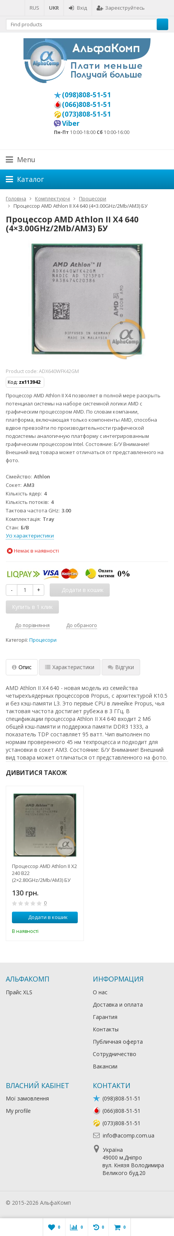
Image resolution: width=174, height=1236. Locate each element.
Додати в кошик (44, 917)
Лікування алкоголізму (101, 1202)
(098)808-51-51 (86, 94)
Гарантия (105, 1017)
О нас (100, 992)
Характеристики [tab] (69, 667)
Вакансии (105, 1066)
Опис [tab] (22, 667)
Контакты (106, 1029)
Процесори (43, 640)
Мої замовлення (27, 1098)
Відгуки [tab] (121, 667)
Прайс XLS (19, 992)
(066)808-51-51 (86, 104)
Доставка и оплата (118, 1004)
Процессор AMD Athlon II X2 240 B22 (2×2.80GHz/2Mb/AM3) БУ (44, 873)
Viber (71, 123)
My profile (18, 1110)
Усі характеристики (30, 535)
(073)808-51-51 (86, 114)
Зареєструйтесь (121, 7)
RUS (34, 7)
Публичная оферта (118, 1041)
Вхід (78, 7)
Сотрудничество (114, 1054)
